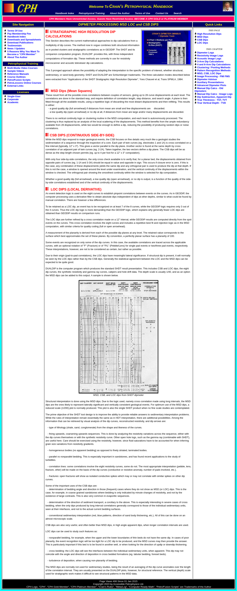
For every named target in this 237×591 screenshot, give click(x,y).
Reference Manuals (18, 74)
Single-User (14, 96)
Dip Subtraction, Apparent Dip (214, 97)
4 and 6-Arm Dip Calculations (214, 64)
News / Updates (16, 48)
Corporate (13, 99)
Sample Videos (15, 71)
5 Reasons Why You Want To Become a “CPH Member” (23, 53)
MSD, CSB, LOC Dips (209, 73)
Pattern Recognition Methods (214, 70)
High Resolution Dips (209, 33)
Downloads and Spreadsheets (24, 39)
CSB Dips (202, 39)
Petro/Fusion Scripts (19, 79)
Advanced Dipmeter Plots (211, 85)
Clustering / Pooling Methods (214, 67)
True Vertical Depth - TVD (211, 102)
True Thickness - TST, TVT (212, 99)
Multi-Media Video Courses (22, 68)
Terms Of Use (15, 30)
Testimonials (14, 45)
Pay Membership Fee (19, 33)
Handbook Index (16, 36)
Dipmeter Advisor (207, 79)
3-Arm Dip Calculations (210, 61)
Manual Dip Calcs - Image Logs (215, 94)
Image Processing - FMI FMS (213, 76)
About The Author (17, 57)
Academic (13, 102)
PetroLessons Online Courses (24, 82)
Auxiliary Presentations (210, 82)
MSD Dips (202, 36)
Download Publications (20, 42)
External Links (15, 85)
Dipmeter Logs (205, 52)
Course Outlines (16, 76)
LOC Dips (202, 42)
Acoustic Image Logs (209, 58)
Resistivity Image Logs (210, 55)
